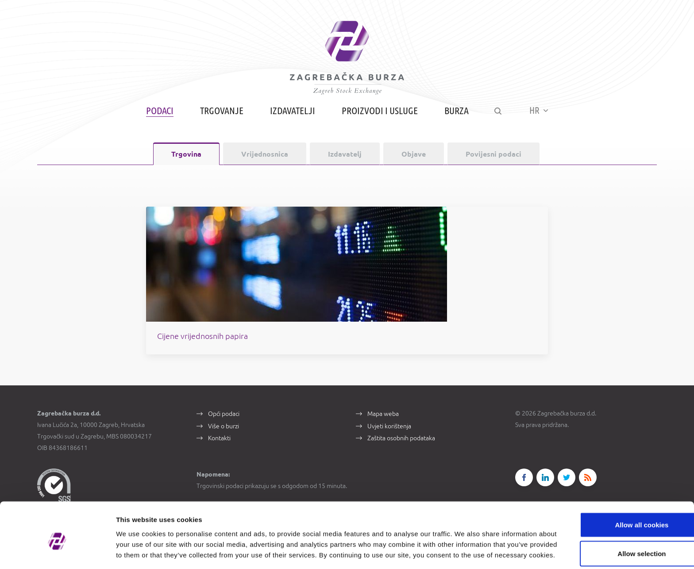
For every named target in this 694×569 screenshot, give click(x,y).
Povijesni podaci (493, 160)
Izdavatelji (291, 116)
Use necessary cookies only (620, 540)
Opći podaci (223, 422)
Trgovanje (220, 116)
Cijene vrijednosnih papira (253, 344)
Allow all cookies (620, 482)
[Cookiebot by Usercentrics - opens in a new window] (57, 551)
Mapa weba (383, 422)
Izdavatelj (345, 160)
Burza (455, 116)
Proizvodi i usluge (378, 116)
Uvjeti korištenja (389, 434)
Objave (413, 160)
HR (539, 115)
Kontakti (219, 447)
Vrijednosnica (264, 160)
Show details (464, 551)
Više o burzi (223, 434)
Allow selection (620, 511)
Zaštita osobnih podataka (401, 447)
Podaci (158, 116)
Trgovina (186, 160)
